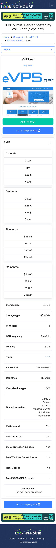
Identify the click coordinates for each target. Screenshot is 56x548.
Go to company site (28, 130)
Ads (32, 538)
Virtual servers (14, 40)
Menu (7, 49)
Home (7, 37)
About (12, 538)
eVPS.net (33, 37)
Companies (19, 37)
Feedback (22, 538)
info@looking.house (28, 542)
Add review (28, 121)
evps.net (28, 65)
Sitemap (40, 538)
